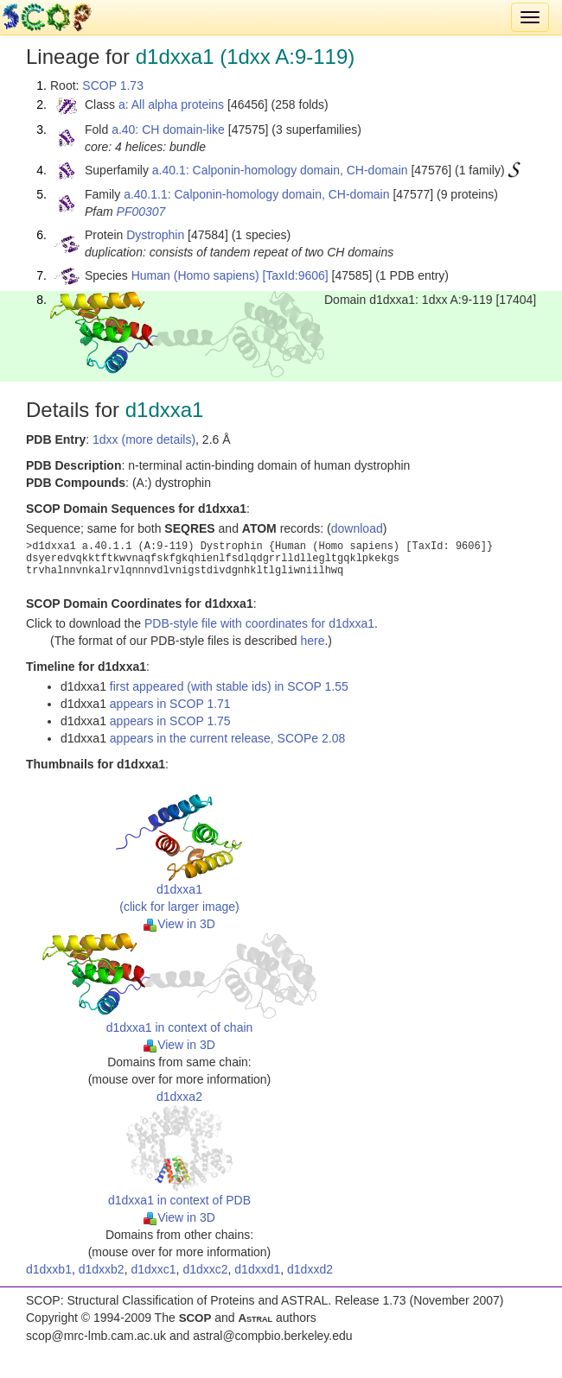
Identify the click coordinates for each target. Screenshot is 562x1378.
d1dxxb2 (102, 1269)
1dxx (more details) (144, 439)
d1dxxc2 (204, 1269)
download (357, 528)
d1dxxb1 (49, 1269)
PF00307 (141, 211)
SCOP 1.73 (113, 85)
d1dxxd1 (257, 1269)
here (312, 641)
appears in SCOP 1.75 (170, 721)
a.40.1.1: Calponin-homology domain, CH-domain (256, 194)
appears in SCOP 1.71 (170, 704)
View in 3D (179, 924)
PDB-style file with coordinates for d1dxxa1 (259, 623)
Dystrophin (155, 235)
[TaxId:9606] (295, 275)
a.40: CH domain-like (168, 129)
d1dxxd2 (310, 1269)
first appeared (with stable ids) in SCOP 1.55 (229, 686)
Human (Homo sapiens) (195, 275)
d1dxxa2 (179, 1096)
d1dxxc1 (153, 1269)
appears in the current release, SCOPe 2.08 (227, 738)
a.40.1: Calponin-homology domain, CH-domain (280, 170)
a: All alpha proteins (171, 104)
